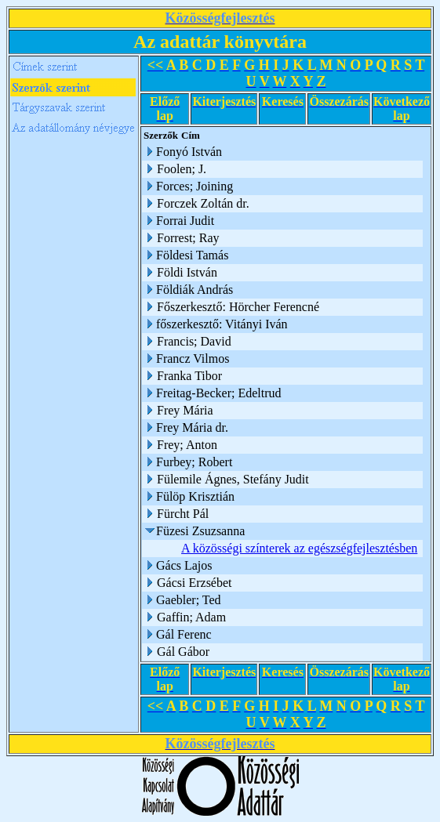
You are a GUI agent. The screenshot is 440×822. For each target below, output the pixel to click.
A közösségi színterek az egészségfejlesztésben (299, 548)
